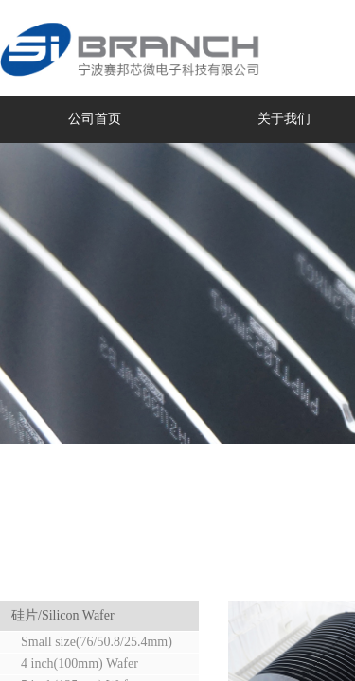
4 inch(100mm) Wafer (79, 663)
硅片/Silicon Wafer (63, 615)
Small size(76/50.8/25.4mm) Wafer (89, 644)
